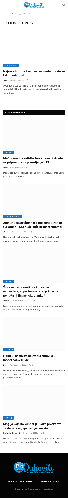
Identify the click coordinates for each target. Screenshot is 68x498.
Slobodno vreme (12, 217)
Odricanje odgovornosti (22, 481)
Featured (8, 350)
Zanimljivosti (10, 65)
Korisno (8, 152)
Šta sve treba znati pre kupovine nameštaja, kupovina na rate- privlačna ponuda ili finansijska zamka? (30, 291)
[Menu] (5, 5)
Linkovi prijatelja (50, 481)
